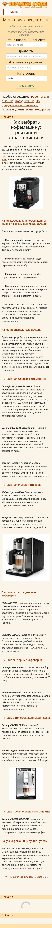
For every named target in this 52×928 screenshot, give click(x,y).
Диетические (24, 109)
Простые (8, 109)
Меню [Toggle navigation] (11, 12)
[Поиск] (26, 44)
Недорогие (42, 109)
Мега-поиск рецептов (26, 19)
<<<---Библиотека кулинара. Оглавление (26, 876)
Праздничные (24, 101)
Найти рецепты (26, 85)
